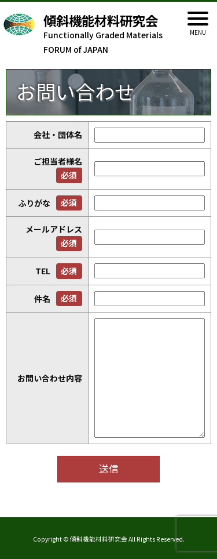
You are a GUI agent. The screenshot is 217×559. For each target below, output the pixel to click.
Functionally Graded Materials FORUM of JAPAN (115, 34)
